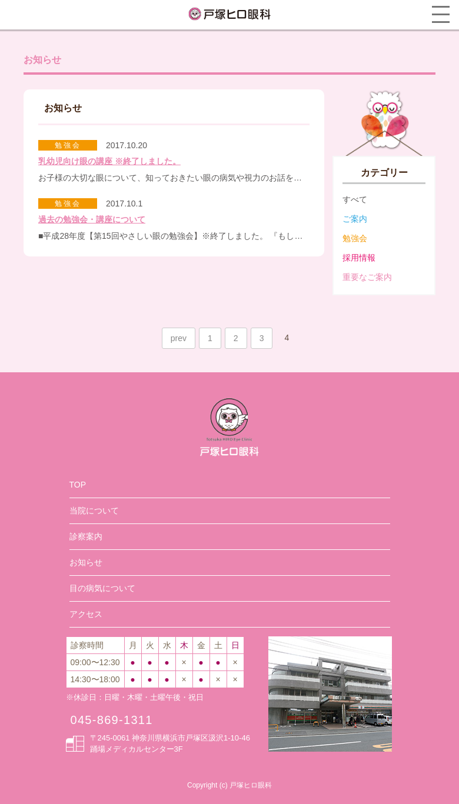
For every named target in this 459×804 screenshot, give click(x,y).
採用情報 (358, 257)
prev (179, 338)
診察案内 (85, 536)
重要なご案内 (367, 277)
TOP (78, 484)
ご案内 (354, 218)
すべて (354, 199)
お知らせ (85, 562)
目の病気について (102, 588)
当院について (94, 510)
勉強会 (354, 238)
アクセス (85, 614)
